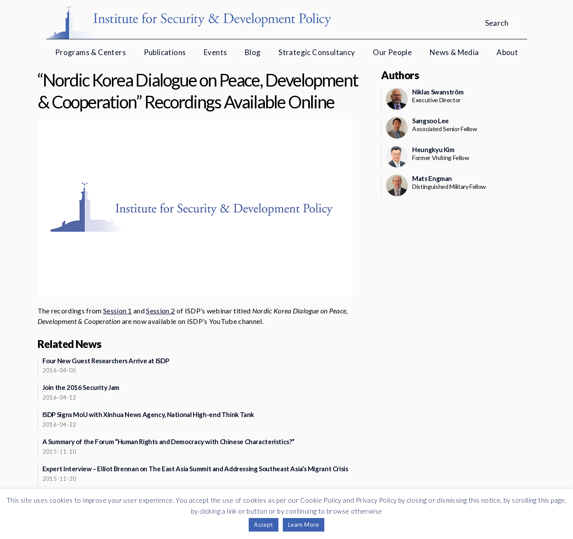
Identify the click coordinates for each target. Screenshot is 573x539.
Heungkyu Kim (433, 149)
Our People (392, 52)
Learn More (303, 524)
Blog (253, 52)
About (507, 52)
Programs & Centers (90, 52)
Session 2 (160, 310)
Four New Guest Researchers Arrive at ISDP (105, 361)
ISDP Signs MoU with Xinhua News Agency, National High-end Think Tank (148, 414)
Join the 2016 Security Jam (80, 387)
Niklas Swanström (437, 92)
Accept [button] (263, 524)
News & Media (454, 52)
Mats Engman (432, 178)
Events (215, 52)
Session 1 (117, 310)
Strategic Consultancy (316, 52)
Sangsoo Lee (430, 121)
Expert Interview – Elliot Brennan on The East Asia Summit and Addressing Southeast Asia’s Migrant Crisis (195, 469)
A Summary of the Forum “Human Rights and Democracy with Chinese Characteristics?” (168, 441)
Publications (165, 52)
